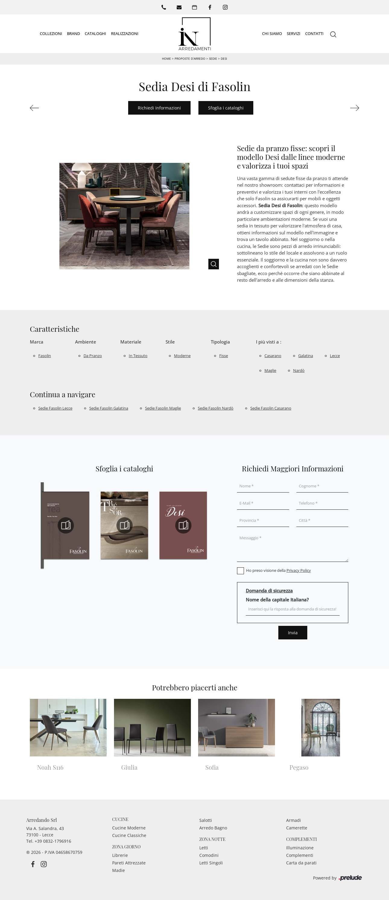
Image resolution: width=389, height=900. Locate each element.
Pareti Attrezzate (129, 863)
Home (166, 58)
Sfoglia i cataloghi (226, 108)
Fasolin (44, 355)
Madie (118, 870)
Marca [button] (36, 342)
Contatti (314, 33)
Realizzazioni (124, 33)
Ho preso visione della (278, 570)
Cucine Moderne (129, 828)
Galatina (305, 355)
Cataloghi (95, 33)
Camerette (296, 828)
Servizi (293, 33)
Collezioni (51, 33)
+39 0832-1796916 (53, 841)
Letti (203, 848)
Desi (224, 58)
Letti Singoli (211, 863)
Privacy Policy (298, 570)
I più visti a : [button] (268, 342)
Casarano (272, 355)
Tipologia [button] (220, 342)
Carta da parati (301, 863)
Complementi (299, 855)
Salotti (205, 820)
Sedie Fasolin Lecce (55, 408)
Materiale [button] (130, 342)
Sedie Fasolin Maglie (163, 408)
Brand (73, 33)
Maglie (270, 370)
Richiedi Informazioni (159, 108)
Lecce (335, 355)
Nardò (299, 370)
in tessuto (138, 355)
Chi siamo (272, 33)
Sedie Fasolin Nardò (215, 408)
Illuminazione (300, 848)
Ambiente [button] (85, 342)
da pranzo (93, 355)
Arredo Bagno (213, 828)
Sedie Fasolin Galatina (108, 408)
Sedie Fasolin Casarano (270, 408)
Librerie (120, 855)
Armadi (293, 820)
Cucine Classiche (129, 835)
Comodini (209, 855)
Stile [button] (170, 342)
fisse (223, 355)
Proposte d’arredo (190, 58)
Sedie (213, 58)
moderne (182, 355)
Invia (293, 632)
